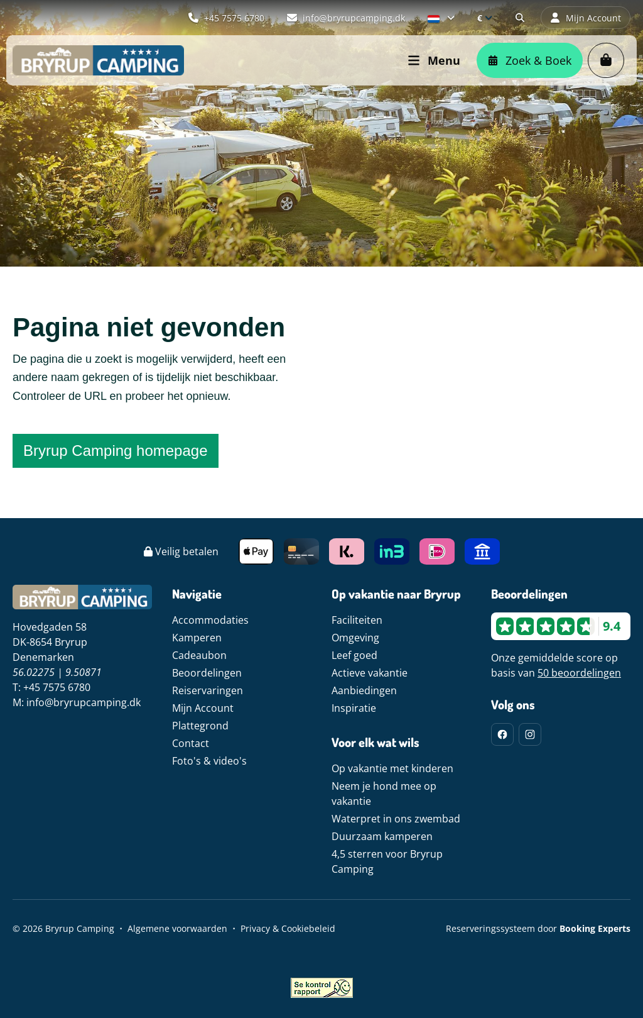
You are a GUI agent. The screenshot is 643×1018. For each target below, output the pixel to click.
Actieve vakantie (370, 673)
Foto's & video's (209, 761)
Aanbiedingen (364, 690)
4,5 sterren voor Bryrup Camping (387, 861)
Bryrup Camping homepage (115, 450)
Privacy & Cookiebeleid (287, 928)
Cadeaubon (199, 655)
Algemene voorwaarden (177, 928)
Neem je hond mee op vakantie (384, 793)
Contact (190, 743)
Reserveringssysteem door (538, 928)
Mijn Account (203, 708)
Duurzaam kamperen (382, 836)
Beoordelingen (207, 673)
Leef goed (354, 655)
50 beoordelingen (579, 673)
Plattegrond (200, 726)
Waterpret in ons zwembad (396, 819)
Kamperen (197, 638)
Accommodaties (210, 620)
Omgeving (355, 638)
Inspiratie (354, 708)
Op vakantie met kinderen (392, 768)
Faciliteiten (357, 620)
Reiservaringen (207, 690)
